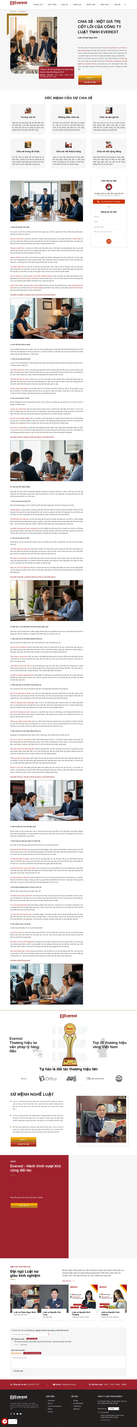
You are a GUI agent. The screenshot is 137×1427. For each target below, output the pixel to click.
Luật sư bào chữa (95, 1374)
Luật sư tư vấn (105, 1374)
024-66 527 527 (34, 1331)
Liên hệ (117, 5)
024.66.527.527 (105, 1367)
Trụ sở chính (105, 1359)
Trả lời (16, 1293)
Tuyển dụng (77, 1353)
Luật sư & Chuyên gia (54, 1353)
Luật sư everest (23, 1374)
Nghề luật (92, 5)
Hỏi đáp (75, 1347)
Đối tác (50, 1355)
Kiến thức (106, 5)
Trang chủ (38, 5)
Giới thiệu (53, 5)
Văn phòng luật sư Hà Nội (36, 1374)
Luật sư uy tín (114, 1374)
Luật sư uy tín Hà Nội (51, 1374)
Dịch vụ (66, 5)
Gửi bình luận (18, 1319)
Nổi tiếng (60, 1374)
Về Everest (51, 1347)
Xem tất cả (66, 1229)
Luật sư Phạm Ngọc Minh (88, 38)
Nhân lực (78, 5)
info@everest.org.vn (69, 1331)
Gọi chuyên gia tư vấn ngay (108, 198)
